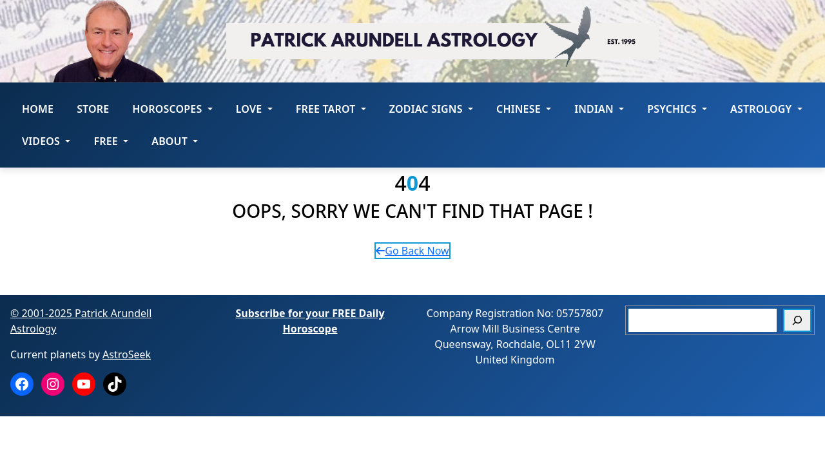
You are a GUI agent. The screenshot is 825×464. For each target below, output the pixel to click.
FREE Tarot (331, 109)
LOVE (254, 109)
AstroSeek (126, 354)
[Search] (797, 320)
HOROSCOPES (172, 109)
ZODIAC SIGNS (431, 109)
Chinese (523, 109)
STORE (93, 109)
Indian (599, 109)
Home (37, 109)
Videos (46, 141)
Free (110, 141)
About (174, 141)
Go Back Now (412, 251)
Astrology (766, 109)
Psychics (677, 109)
